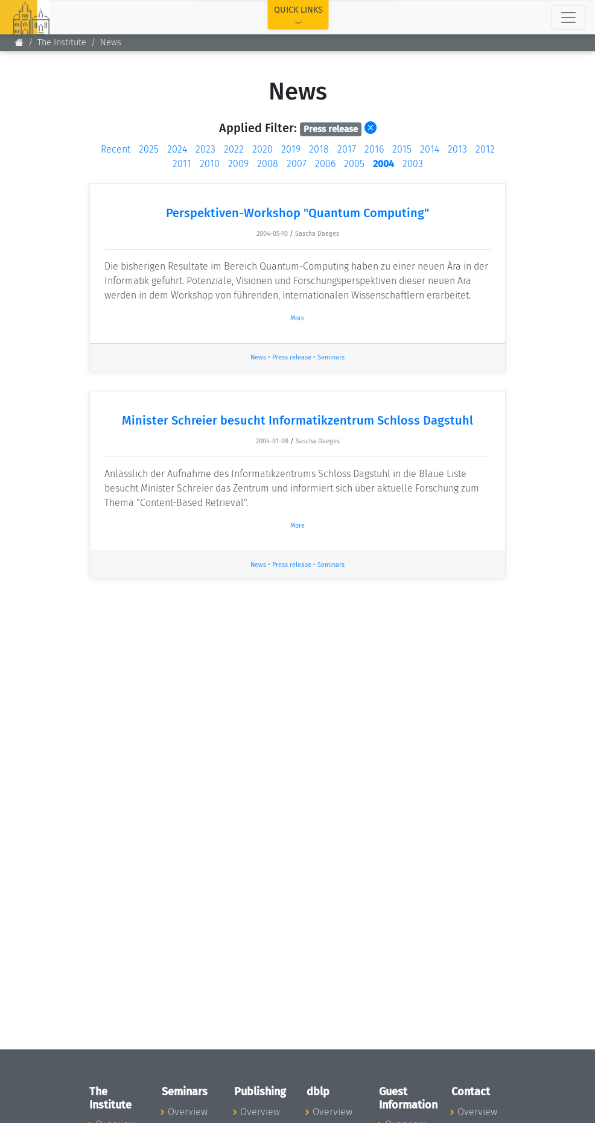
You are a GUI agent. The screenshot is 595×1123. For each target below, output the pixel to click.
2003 (412, 163)
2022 (234, 149)
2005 (354, 163)
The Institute (61, 42)
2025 (149, 149)
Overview (188, 1112)
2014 (429, 149)
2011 (182, 163)
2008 (267, 163)
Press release (291, 357)
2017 (346, 149)
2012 (485, 149)
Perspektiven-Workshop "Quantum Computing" (297, 213)
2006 (325, 163)
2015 (402, 149)
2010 (210, 163)
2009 (238, 163)
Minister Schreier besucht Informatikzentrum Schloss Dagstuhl (297, 420)
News (110, 42)
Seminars (331, 357)
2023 (205, 149)
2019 (291, 149)
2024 (177, 149)
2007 (297, 163)
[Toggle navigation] (568, 17)
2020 (262, 149)
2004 (383, 163)
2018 (319, 149)
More (297, 318)
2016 (374, 149)
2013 (457, 149)
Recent (115, 149)
